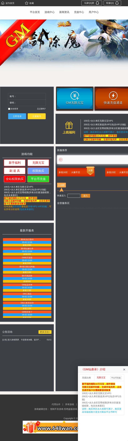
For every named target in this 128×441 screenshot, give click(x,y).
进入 (85, 195)
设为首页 (7, 3)
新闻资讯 (64, 12)
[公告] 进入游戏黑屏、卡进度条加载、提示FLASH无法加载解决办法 (22, 340)
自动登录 (13, 109)
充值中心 (79, 12)
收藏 (29, 3)
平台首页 (35, 12)
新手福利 (15, 162)
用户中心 (94, 12)
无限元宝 (38, 162)
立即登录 (17, 116)
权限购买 (38, 170)
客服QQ (112, 3)
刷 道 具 (14, 170)
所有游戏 (69, 404)
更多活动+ (45, 332)
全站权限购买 (15, 179)
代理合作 (56, 404)
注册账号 (36, 116)
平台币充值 (38, 179)
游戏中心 (50, 12)
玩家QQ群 (91, 3)
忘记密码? (41, 109)
